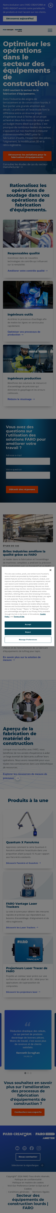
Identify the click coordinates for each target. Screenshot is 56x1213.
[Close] (50, 570)
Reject (28, 632)
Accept (28, 624)
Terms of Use (19, 616)
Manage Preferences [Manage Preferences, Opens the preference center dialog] (28, 640)
